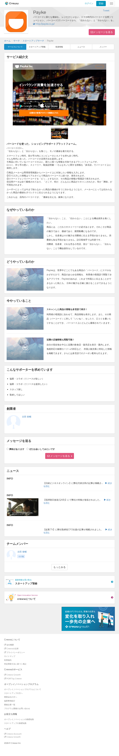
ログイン (89, 3)
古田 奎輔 (26, 416)
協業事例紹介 (9, 701)
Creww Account (13, 734)
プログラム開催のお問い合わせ (17, 708)
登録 (101, 3)
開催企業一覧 (9, 704)
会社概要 (9, 645)
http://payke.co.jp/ (44, 24)
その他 (21, 556)
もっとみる (59, 567)
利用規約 (8, 660)
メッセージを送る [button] (103, 32)
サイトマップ (9, 656)
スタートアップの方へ (13, 693)
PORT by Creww (13, 678)
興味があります (16, 449)
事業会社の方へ (10, 697)
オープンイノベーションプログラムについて (22, 689)
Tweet (106, 10)
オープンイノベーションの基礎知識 (19, 719)
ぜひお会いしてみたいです (42, 449)
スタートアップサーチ (33, 40)
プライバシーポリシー (14, 652)
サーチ (16, 40)
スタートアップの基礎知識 (15, 723)
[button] (59, 456)
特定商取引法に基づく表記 (15, 664)
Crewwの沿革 (11, 648)
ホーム (7, 40)
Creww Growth (12, 675)
